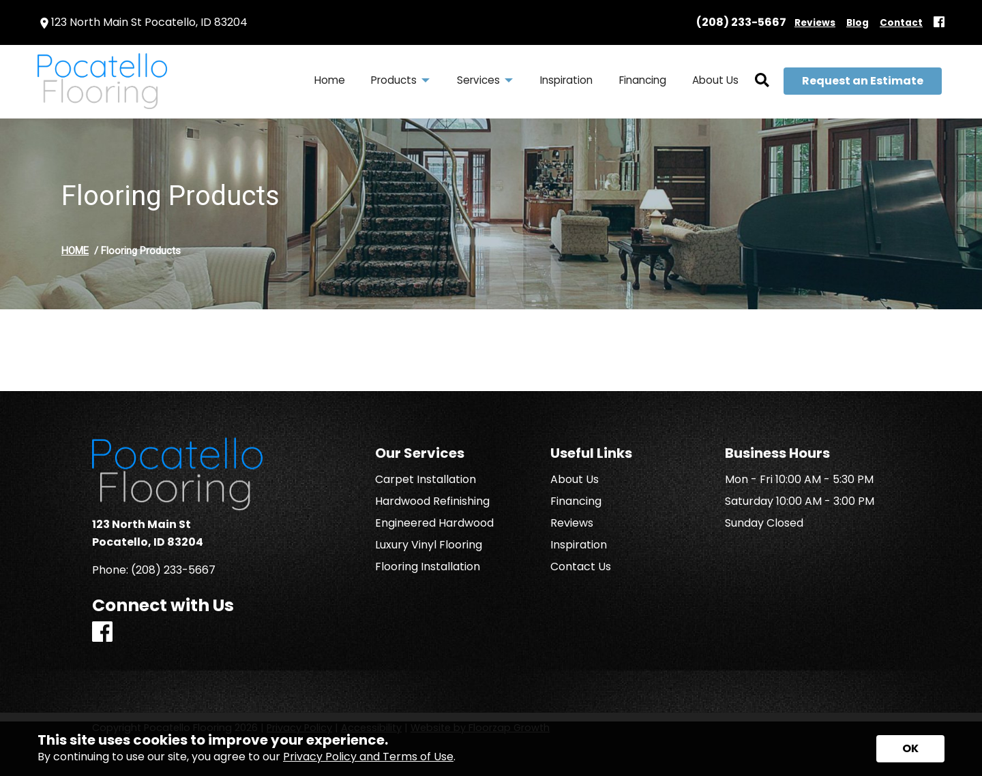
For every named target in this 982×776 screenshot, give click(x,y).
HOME (75, 251)
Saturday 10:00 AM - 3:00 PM (799, 501)
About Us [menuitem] (715, 80)
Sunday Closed (764, 523)
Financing (575, 501)
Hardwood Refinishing (432, 501)
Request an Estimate (862, 81)
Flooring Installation (427, 566)
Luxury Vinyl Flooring (428, 545)
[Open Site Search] (762, 81)
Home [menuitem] (329, 80)
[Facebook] (939, 22)
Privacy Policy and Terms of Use (368, 756)
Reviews (571, 523)
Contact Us (580, 566)
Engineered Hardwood (434, 523)
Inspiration (578, 545)
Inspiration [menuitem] (566, 80)
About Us (574, 479)
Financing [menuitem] (642, 80)
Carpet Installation (425, 479)
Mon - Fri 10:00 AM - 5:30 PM (799, 479)
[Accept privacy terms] (910, 748)
